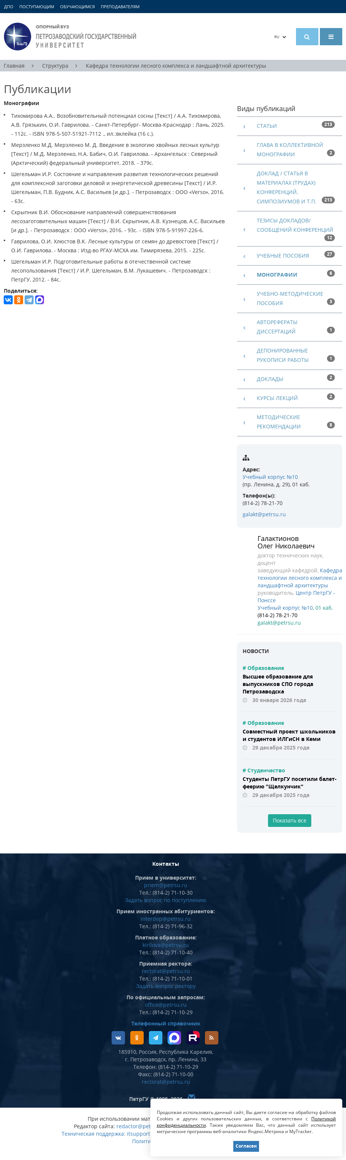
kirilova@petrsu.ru (166, 944)
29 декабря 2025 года (280, 747)
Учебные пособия (283, 255)
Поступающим (36, 6)
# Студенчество (264, 770)
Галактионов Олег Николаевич (286, 542)
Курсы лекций (277, 397)
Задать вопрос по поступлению (165, 900)
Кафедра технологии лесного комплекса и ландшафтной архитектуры (176, 65)
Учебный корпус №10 (270, 476)
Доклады (270, 378)
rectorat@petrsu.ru (166, 971)
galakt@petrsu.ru (264, 514)
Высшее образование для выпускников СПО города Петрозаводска (278, 684)
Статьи (267, 125)
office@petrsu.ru (166, 1004)
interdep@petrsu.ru (166, 918)
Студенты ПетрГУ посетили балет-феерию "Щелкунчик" (290, 782)
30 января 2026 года (279, 700)
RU (280, 36)
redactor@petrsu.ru (141, 1126)
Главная (14, 65)
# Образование (263, 667)
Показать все (289, 820)
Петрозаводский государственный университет (71, 36)
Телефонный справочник (165, 1023)
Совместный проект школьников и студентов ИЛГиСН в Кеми (289, 735)
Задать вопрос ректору (166, 986)
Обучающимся (77, 6)
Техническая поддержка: (93, 1133)
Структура (55, 65)
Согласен (246, 1146)
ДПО (8, 6)
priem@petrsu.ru (165, 885)
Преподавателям (120, 6)
